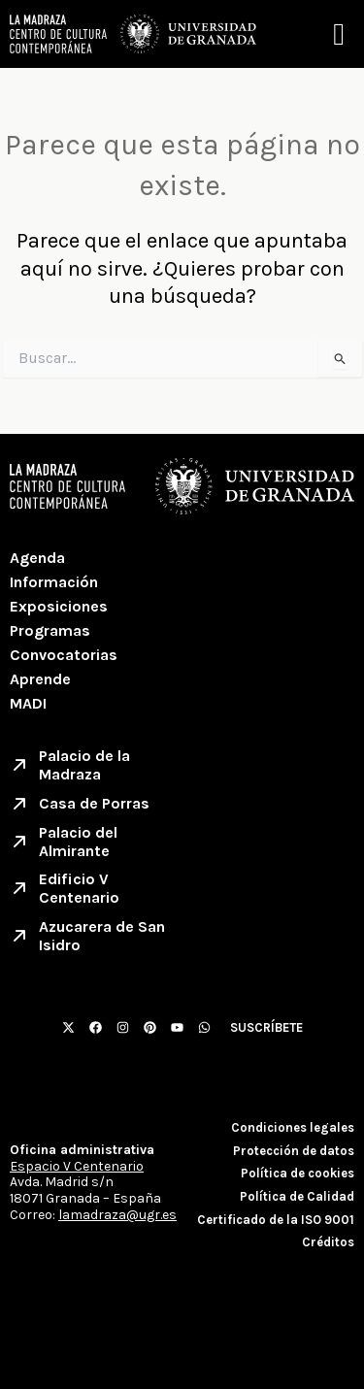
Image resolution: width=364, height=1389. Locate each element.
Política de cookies (297, 1173)
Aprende (40, 679)
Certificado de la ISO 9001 (275, 1219)
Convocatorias (63, 654)
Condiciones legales (292, 1127)
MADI (28, 703)
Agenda (37, 557)
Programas (50, 630)
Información (54, 582)
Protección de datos (293, 1150)
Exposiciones (59, 606)
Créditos (328, 1242)
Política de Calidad (297, 1196)
